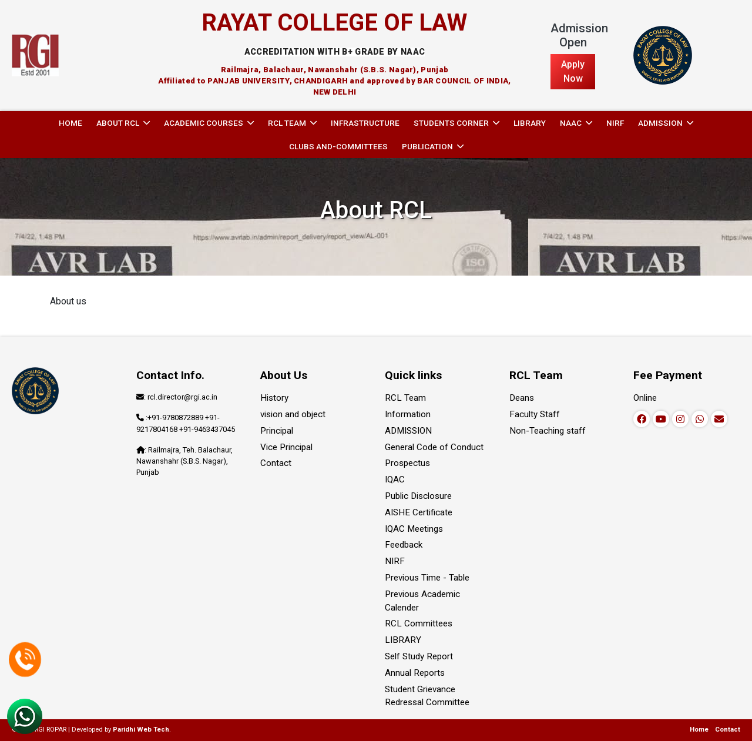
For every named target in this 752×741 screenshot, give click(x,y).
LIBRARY (529, 123)
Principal (276, 430)
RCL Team (405, 398)
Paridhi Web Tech (141, 729)
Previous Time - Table (427, 577)
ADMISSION (408, 430)
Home (70, 123)
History (274, 398)
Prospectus (407, 463)
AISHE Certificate (418, 512)
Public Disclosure (418, 496)
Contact (275, 463)
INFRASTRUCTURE (365, 123)
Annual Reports (415, 673)
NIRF (615, 123)
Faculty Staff (534, 414)
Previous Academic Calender (422, 601)
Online (645, 398)
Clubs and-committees (338, 146)
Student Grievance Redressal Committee (427, 696)
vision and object (292, 414)
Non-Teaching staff (547, 430)
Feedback (403, 544)
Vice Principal (286, 447)
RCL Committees (418, 623)
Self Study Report (419, 656)
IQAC (395, 479)
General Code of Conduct (434, 447)
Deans (521, 398)
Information (408, 414)
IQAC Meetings (414, 529)
